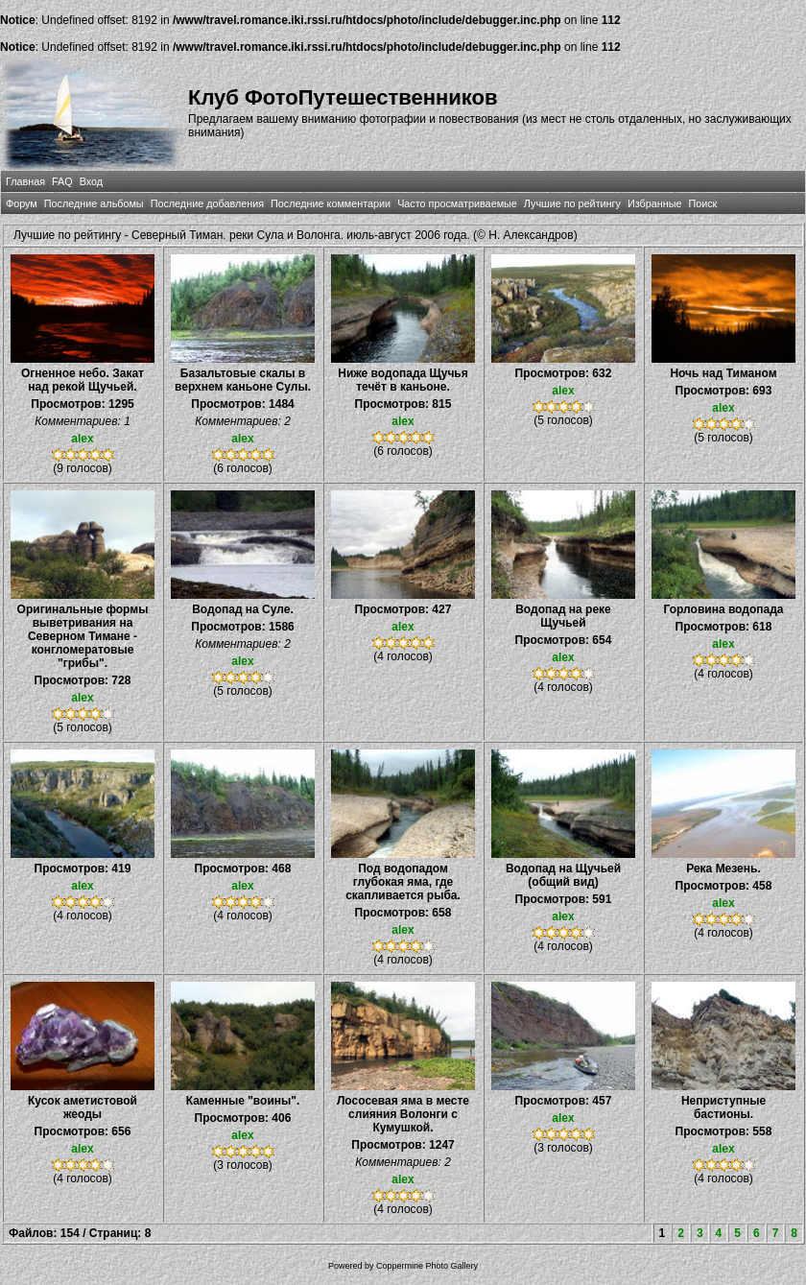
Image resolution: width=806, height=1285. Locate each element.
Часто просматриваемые (457, 203)
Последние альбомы (94, 203)
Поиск (702, 203)
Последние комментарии (331, 203)
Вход (91, 181)
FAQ (62, 181)
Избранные (654, 203)
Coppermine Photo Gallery (427, 1266)
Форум (21, 203)
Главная (25, 181)
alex (82, 438)
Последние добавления (207, 203)
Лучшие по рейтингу (572, 203)
